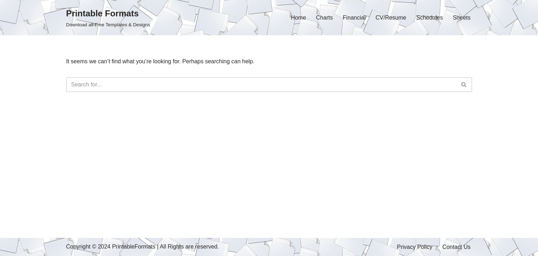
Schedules (429, 18)
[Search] (261, 84)
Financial (354, 18)
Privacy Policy (415, 247)
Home (298, 18)
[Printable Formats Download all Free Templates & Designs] (108, 17)
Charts (324, 18)
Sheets (462, 18)
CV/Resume (391, 18)
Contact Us (456, 247)
